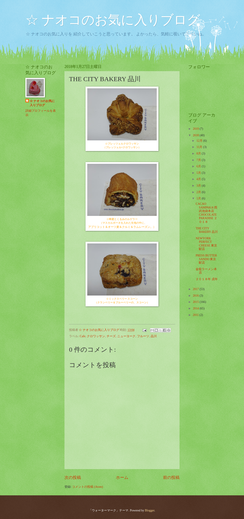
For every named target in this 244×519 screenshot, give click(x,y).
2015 (196, 302)
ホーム (122, 477)
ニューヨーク (126, 336)
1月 (199, 198)
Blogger (149, 510)
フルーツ (143, 336)
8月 (199, 153)
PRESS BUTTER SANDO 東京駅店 (206, 259)
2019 (196, 128)
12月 (199, 140)
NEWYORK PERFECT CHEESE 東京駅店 (206, 244)
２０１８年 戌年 (207, 279)
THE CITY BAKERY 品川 (207, 230)
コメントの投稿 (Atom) (87, 486)
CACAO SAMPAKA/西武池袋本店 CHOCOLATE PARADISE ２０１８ (206, 212)
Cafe (82, 336)
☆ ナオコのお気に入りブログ (112, 20)
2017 (196, 289)
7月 (199, 160)
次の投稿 (72, 477)
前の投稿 (171, 477)
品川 (154, 336)
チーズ (111, 336)
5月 (199, 172)
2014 (196, 308)
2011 (196, 315)
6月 (199, 166)
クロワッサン (96, 336)
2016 (196, 295)
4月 (199, 179)
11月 (199, 147)
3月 (199, 185)
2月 (199, 192)
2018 (196, 135)
